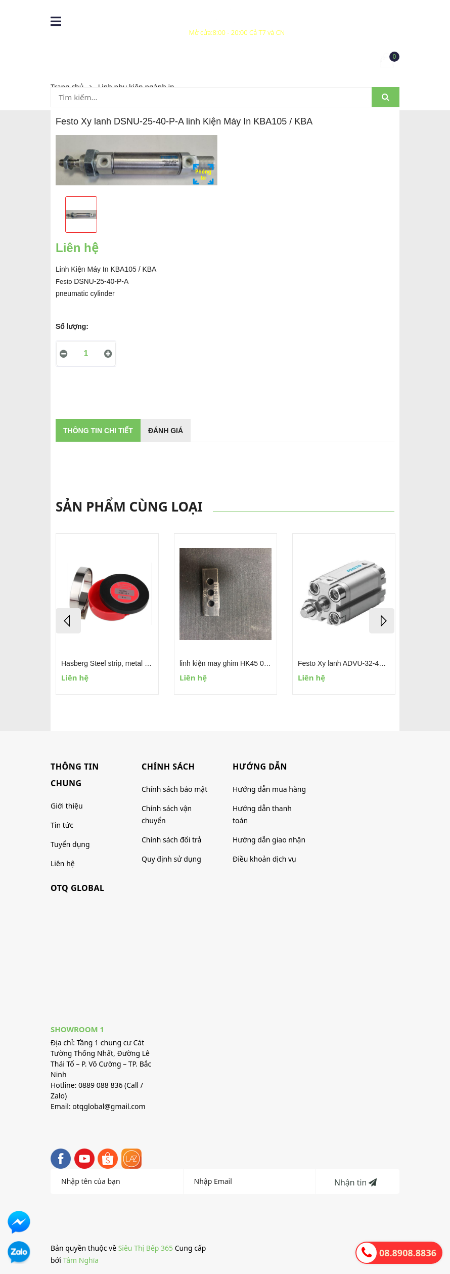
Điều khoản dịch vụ (264, 859)
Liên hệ (63, 863)
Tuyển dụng (70, 844)
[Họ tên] (117, 1181)
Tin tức (62, 825)
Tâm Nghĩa (81, 1260)
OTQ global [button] (77, 888)
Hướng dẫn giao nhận (269, 839)
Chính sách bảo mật (174, 789)
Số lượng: (72, 326)
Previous (68, 620)
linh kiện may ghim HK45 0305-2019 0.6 (242, 663)
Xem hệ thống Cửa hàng (237, 25)
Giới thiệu (67, 806)
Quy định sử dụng (171, 859)
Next (381, 620)
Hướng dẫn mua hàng (269, 789)
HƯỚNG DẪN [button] (260, 766)
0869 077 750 (154, 18)
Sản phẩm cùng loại (129, 506)
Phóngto (203, 174)
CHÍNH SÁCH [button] (168, 766)
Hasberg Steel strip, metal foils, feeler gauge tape (138, 663)
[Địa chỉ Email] (250, 1181)
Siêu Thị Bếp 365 (145, 1248)
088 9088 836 (107, 18)
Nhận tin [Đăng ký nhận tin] (355, 1182)
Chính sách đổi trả (171, 839)
